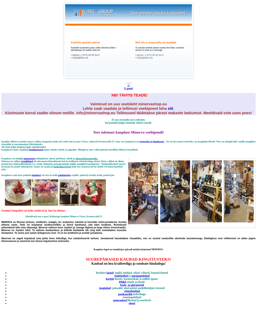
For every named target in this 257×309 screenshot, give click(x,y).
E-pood (128, 88)
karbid (110, 278)
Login (128, 82)
